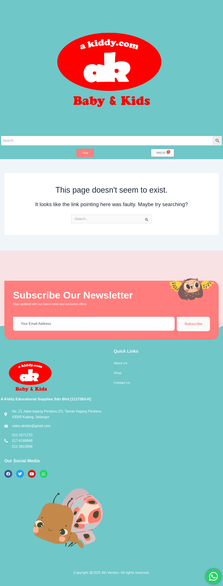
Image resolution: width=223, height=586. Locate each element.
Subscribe (193, 324)
